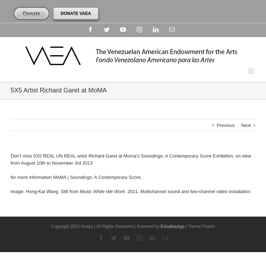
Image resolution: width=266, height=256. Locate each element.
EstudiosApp (172, 226)
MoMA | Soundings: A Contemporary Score (97, 177)
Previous (226, 125)
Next (246, 125)
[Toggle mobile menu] (251, 71)
